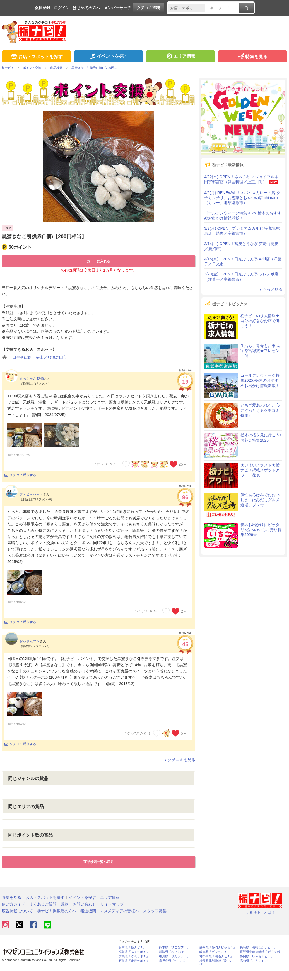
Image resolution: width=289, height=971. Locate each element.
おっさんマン (30, 641)
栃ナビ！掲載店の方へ (56, 911)
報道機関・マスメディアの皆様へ (109, 911)
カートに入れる (98, 261)
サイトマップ (112, 904)
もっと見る (270, 289)
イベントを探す (108, 57)
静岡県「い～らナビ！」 (257, 956)
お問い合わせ (84, 904)
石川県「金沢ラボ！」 (134, 960)
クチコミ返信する (20, 475)
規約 (65, 904)
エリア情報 (180, 57)
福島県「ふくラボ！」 (134, 951)
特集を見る (252, 57)
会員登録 (42, 8)
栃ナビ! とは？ (260, 912)
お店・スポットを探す (36, 57)
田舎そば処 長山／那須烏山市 (39, 357)
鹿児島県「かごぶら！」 (176, 960)
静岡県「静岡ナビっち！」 (217, 947)
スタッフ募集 (155, 911)
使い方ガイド (13, 904)
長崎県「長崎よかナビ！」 (258, 947)
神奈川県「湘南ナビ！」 (216, 956)
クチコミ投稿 (148, 8)
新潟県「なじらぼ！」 (174, 951)
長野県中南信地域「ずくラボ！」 (263, 951)
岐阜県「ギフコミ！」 (214, 951)
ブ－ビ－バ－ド (31, 494)
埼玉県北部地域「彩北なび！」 (216, 962)
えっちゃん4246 (32, 379)
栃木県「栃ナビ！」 (132, 947)
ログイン (61, 8)
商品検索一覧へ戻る (98, 862)
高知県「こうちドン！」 (257, 960)
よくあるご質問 (43, 904)
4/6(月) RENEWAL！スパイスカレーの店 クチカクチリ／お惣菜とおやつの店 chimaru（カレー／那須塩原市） (242, 197)
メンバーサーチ (117, 8)
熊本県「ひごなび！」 (174, 947)
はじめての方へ (86, 8)
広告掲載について (17, 911)
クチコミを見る (179, 759)
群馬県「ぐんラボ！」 (134, 956)
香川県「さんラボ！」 (174, 956)
